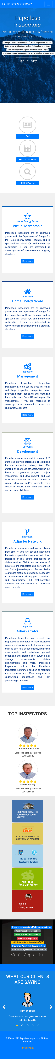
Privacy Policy (27, 1048)
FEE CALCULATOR (27, 159)
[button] (4, 55)
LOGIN (27, 136)
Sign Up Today (27, 61)
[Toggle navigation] (48, 4)
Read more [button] (27, 261)
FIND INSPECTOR (27, 183)
